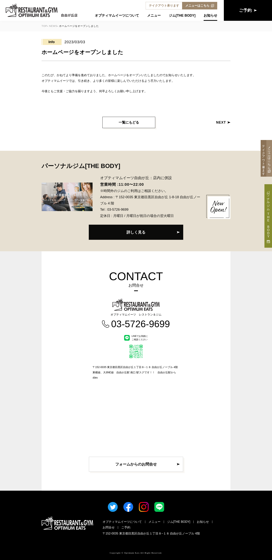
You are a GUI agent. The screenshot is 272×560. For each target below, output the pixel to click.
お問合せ (109, 527)
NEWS (53, 26)
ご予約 (125, 527)
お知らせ (210, 15)
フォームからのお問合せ (136, 464)
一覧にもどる (129, 122)
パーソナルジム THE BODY (268, 216)
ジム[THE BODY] (182, 15)
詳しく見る (136, 231)
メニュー (154, 15)
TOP (44, 26)
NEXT (223, 122)
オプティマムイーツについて (117, 15)
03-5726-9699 (117, 208)
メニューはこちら (199, 5)
